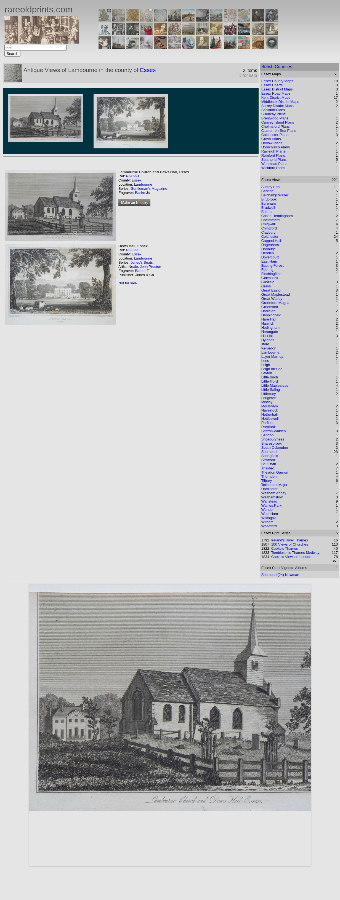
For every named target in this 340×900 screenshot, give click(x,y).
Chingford (269, 228)
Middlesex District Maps (280, 102)
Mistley (266, 402)
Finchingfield (271, 274)
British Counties (276, 66)
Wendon (268, 510)
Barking (267, 191)
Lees (265, 361)
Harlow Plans (272, 143)
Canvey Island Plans (277, 122)
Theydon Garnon (274, 472)
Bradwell (268, 207)
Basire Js (142, 193)
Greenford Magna (275, 303)
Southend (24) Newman (280, 575)
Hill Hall (267, 336)
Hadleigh (268, 311)
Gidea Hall (269, 278)
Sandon (267, 435)
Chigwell (268, 224)
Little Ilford (269, 381)
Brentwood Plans (274, 118)
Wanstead (269, 501)
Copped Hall (271, 241)
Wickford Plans (273, 168)
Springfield (269, 456)
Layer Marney (272, 356)
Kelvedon (268, 348)
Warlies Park (271, 505)
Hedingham (270, 327)
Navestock (269, 410)
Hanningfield (271, 315)
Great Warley (271, 299)
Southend (269, 452)
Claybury (268, 232)
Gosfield (268, 282)
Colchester (269, 236)
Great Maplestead (275, 294)
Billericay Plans (273, 114)
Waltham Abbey (273, 493)
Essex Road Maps (276, 93)
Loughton (268, 398)
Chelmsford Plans (275, 126)
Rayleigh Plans (273, 151)
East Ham (269, 261)
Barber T (142, 271)
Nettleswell (270, 418)
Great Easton (272, 290)
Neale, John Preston (145, 267)
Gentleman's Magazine (149, 188)
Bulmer (267, 212)
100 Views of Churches (289, 544)
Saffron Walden (273, 431)
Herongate (269, 332)
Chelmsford (270, 220)
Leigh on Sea (272, 369)
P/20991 (132, 176)
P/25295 (132, 250)
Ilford (265, 344)
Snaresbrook (271, 443)
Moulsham (269, 406)
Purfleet (267, 423)
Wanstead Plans (274, 164)
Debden (267, 253)
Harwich (267, 323)
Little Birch (269, 377)
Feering (267, 270)
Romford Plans (273, 155)
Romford (268, 427)
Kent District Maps (275, 97)
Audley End (270, 187)
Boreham (268, 203)
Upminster (269, 489)
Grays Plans (271, 139)
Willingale (269, 518)
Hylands (267, 340)
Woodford (269, 526)
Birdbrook (269, 199)
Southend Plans (274, 159)
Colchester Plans (274, 135)
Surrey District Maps (277, 106)
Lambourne (143, 184)
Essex (148, 70)
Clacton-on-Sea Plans (278, 131)
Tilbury (266, 481)
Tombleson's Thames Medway (295, 553)
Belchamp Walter (275, 195)
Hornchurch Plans (275, 147)
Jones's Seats (142, 262)
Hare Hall (268, 319)
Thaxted (267, 468)
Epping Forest (272, 265)
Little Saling (270, 390)
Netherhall (269, 414)
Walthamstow (272, 497)
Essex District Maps (277, 89)
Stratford (268, 460)
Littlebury (268, 394)
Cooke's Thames (284, 548)
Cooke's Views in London (291, 557)
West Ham (269, 514)
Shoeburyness (272, 439)
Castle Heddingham (277, 216)
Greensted (269, 307)
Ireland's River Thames (289, 540)
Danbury (268, 249)
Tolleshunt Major (274, 485)
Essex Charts (272, 85)
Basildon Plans (273, 110)
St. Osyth (268, 464)
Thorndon (269, 476)
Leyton (266, 373)
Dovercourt (270, 257)
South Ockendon (274, 447)
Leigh (265, 365)
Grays (266, 286)
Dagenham (270, 245)
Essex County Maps (277, 81)
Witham (267, 522)
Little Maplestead (274, 385)
